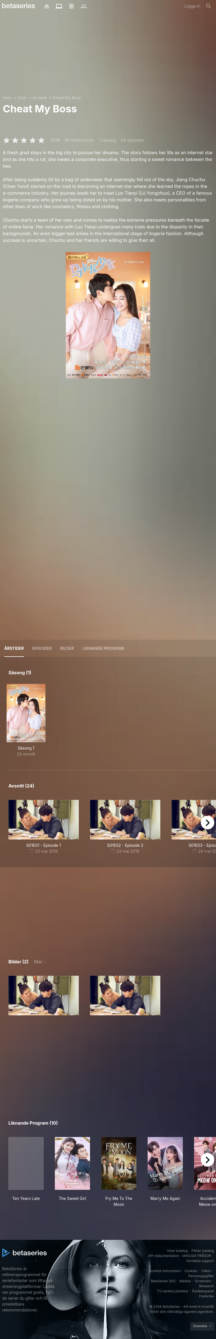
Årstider (14, 648)
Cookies (190, 1271)
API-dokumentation (163, 1256)
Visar (22, 97)
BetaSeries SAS (163, 1281)
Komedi (40, 97)
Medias (185, 1281)
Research (206, 1286)
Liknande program (103, 648)
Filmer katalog (203, 1251)
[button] (43, 995)
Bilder (67, 648)
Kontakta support (200, 1261)
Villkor (206, 1271)
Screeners (203, 1281)
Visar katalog (177, 1251)
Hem (7, 97)
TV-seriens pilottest (172, 1291)
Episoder (42, 648)
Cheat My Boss (67, 97)
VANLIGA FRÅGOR (196, 1256)
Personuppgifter (201, 1276)
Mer (38, 961)
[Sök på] (208, 6)
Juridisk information (165, 1271)
